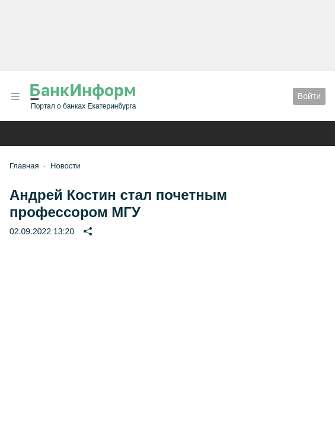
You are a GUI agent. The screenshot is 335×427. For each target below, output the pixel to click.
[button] (15, 96)
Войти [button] (309, 96)
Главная (24, 165)
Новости (65, 165)
